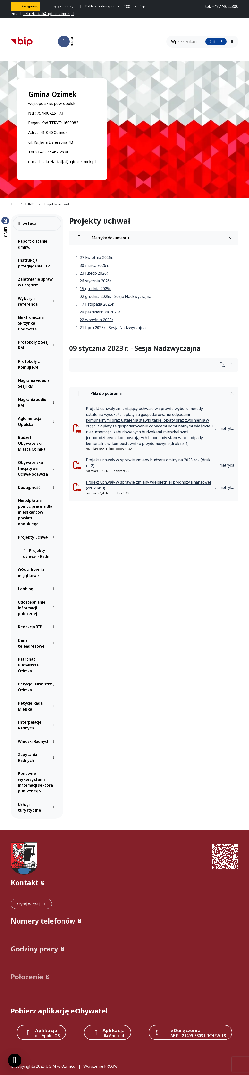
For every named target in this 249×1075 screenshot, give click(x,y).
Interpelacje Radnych (37, 725)
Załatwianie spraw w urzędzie (37, 282)
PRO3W (111, 1066)
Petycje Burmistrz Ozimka (37, 687)
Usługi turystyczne (37, 807)
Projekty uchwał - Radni (36, 553)
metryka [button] (224, 428)
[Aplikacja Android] (107, 1032)
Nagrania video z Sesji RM (37, 383)
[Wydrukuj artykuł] (223, 365)
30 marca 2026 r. (92, 265)
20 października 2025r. (97, 312)
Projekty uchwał (37, 537)
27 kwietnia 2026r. (94, 257)
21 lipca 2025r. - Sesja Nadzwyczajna (110, 327)
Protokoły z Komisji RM (37, 364)
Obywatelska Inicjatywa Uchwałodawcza (37, 468)
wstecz (27, 223)
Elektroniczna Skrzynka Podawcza (37, 323)
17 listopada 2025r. (94, 304)
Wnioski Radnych (37, 741)
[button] (124, 883)
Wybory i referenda (37, 301)
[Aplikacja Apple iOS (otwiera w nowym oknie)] (41, 1032)
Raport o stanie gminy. (37, 244)
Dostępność (37, 487)
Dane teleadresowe (37, 643)
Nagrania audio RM (37, 402)
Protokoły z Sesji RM (37, 345)
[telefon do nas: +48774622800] (225, 6)
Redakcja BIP (37, 627)
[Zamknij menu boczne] (5, 226)
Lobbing (37, 589)
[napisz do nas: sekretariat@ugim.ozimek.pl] (48, 13)
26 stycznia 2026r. (93, 281)
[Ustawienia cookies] (14, 1060)
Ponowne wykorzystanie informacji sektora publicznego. (37, 782)
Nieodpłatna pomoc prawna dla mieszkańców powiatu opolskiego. (37, 512)
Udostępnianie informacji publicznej (37, 607)
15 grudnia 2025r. (93, 288)
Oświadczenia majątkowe (37, 572)
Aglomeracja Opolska (37, 421)
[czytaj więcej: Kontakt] (31, 904)
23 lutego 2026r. (91, 273)
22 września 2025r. (94, 319)
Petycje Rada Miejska (37, 706)
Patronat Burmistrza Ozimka (37, 665)
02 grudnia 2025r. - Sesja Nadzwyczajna (113, 296)
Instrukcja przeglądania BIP (37, 263)
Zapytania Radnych (37, 757)
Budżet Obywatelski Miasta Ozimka (37, 443)
